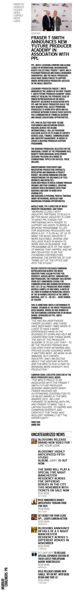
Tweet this (35, 422)
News (17, 12)
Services (19, 7)
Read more (44, 493)
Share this (35, 424)
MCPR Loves (17, 19)
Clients (18, 10)
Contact (18, 15)
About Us (19, 4)
